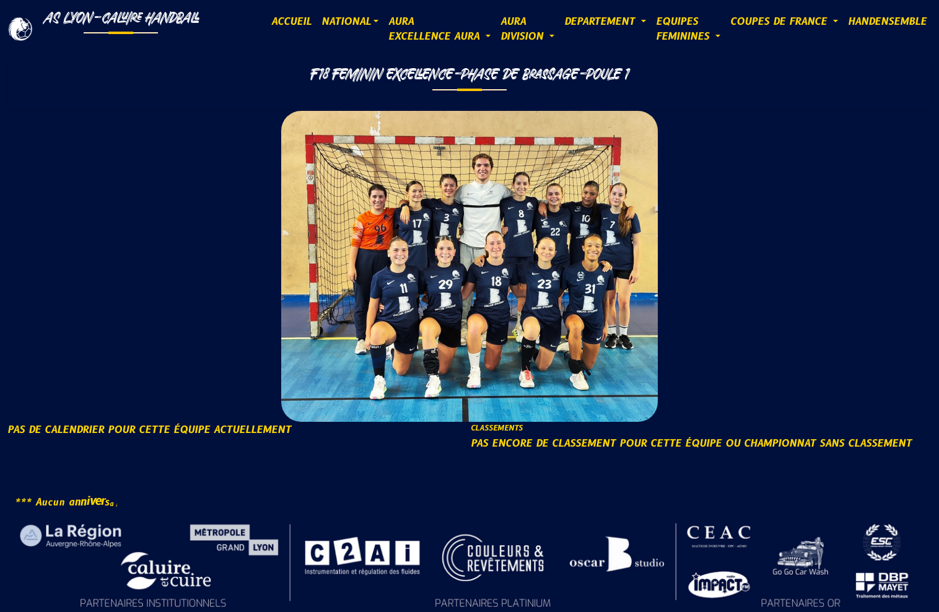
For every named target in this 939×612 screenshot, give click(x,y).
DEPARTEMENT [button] (601, 21)
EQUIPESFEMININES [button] (684, 29)
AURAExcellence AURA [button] (435, 29)
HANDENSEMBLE (887, 21)
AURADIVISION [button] (523, 29)
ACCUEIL (291, 21)
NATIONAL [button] (346, 21)
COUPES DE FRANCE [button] (780, 21)
